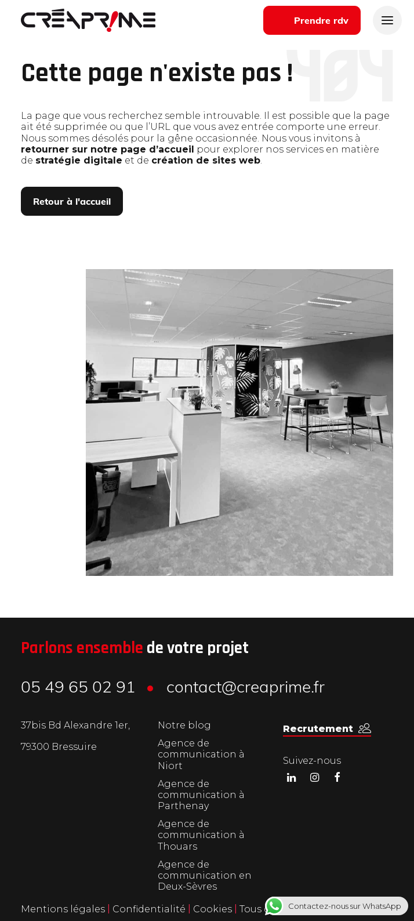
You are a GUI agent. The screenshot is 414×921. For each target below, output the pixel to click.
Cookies (213, 909)
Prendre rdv (321, 21)
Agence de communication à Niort (201, 754)
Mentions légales (63, 909)
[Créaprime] (88, 20)
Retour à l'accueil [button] (72, 202)
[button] (327, 728)
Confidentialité (150, 909)
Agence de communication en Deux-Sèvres (205, 875)
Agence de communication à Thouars (201, 834)
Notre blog (184, 725)
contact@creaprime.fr (245, 688)
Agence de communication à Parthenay (201, 794)
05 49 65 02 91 (78, 688)
